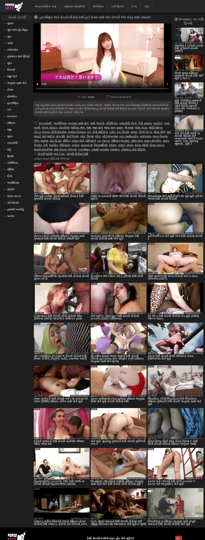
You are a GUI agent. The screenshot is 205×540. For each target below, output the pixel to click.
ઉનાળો (100, 123)
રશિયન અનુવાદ (120, 140)
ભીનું (36, 140)
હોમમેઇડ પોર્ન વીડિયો (18, 56)
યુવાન (10, 23)
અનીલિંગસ (13, 182)
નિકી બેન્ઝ (145, 132)
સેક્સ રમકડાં (14, 196)
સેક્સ (10, 89)
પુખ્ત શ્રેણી (45, 123)
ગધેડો (10, 43)
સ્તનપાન (12, 116)
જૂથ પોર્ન (12, 76)
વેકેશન (113, 145)
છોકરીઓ (64, 127)
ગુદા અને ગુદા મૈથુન (17, 29)
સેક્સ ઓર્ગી (141, 145)
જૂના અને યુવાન (113, 127)
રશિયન (11, 122)
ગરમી (37, 127)
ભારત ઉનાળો (160, 136)
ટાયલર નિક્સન (77, 132)
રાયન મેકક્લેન (152, 140)
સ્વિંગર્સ (11, 69)
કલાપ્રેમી (12, 142)
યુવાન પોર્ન (78, 140)
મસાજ (44, 140)
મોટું (9, 149)
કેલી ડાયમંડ (145, 123)
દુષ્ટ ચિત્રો (123, 132)
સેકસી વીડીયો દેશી (77, 153)
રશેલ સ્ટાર (137, 140)
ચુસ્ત (10, 136)
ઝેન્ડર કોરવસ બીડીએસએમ (50, 132)
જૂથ (9, 129)
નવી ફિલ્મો (117, 6)
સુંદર (9, 63)
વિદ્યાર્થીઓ (100, 145)
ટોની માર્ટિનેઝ (100, 132)
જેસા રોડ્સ (141, 127)
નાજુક (134, 132)
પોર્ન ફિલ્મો (13, 202)
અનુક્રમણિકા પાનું (45, 6)
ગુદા (9, 36)
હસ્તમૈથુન (12, 102)
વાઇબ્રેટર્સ (87, 145)
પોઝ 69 (60, 136)
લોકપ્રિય (98, 6)
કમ (9, 109)
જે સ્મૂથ (129, 127)
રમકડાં (106, 140)
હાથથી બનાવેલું (15, 209)
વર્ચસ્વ (75, 145)
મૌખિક (10, 169)
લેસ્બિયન (64, 145)
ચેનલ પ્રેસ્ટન (49, 127)
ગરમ (166, 123)
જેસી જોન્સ (155, 127)
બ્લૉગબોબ (12, 49)
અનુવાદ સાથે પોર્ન (16, 83)
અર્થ (92, 123)
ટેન (89, 132)
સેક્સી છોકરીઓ (43, 149)
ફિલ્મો (10, 156)
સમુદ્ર (121, 145)
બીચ (98, 136)
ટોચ (146, 6)
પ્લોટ (82, 136)
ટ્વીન (112, 132)
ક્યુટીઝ (157, 123)
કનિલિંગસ (12, 162)
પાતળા (10, 216)
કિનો (9, 176)
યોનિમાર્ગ (90, 140)
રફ (99, 140)
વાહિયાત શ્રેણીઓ (74, 6)
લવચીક (53, 145)
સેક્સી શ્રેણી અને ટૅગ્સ (51, 153)
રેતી (45, 145)
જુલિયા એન (78, 127)
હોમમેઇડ (12, 96)
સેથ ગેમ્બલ (60, 149)
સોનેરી (10, 189)
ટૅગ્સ (134, 6)
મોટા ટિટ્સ (55, 140)
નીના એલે (159, 132)
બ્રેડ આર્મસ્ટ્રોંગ (128, 136)
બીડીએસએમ (110, 136)
